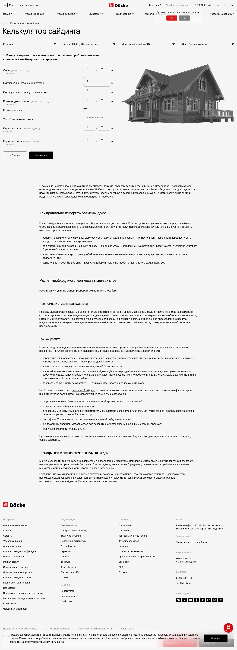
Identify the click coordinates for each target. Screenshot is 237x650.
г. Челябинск (200, 542)
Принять (215, 638)
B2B (120, 567)
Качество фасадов (128, 541)
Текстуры (66, 561)
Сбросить (15, 155)
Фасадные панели (34, 14)
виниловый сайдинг (83, 390)
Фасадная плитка (66, 14)
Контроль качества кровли (132, 535)
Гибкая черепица (122, 14)
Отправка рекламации (130, 551)
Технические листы (71, 535)
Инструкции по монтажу (74, 530)
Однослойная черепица (16, 567)
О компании (125, 525)
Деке (5, 23)
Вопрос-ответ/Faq (70, 572)
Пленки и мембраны (14, 556)
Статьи (65, 577)
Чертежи (65, 556)
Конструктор (67, 590)
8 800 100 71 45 (184, 578)
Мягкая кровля (11, 561)
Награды (123, 546)
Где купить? (155, 5)
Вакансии (123, 561)
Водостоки (94, 14)
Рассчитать (41, 155)
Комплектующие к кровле (17, 577)
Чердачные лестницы (221, 14)
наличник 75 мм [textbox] (95, 117)
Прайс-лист (67, 601)
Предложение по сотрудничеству (20, 629)
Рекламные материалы (73, 541)
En (232, 5)
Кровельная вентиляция (16, 582)
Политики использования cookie (100, 634)
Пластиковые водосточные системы (23, 593)
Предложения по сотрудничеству (136, 556)
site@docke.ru (183, 583)
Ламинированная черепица (18, 572)
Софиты (7, 535)
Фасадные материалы (15, 525)
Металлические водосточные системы (24, 598)
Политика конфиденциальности (95, 629)
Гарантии (66, 551)
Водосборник (10, 603)
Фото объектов (69, 567)
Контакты (123, 530)
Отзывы (122, 572)
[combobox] (99, 117)
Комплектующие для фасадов (19, 551)
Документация (69, 525)
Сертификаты (68, 546)
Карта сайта (127, 629)
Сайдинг (7, 14)
